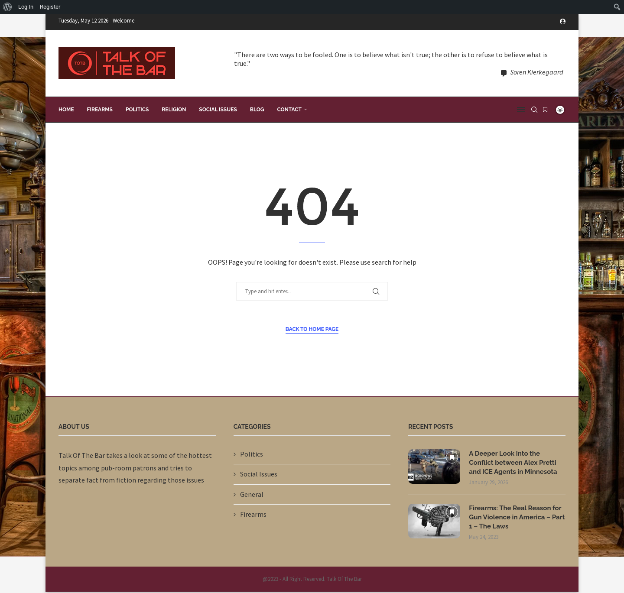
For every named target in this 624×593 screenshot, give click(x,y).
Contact (289, 107)
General (251, 492)
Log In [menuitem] (25, 6)
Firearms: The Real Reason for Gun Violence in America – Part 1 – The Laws (515, 517)
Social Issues (218, 107)
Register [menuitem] (50, 6)
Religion (174, 107)
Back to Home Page (312, 327)
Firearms (100, 107)
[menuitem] (7, 7)
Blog (257, 107)
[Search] (534, 107)
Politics (137, 107)
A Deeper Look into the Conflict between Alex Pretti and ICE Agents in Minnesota (516, 461)
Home (66, 107)
